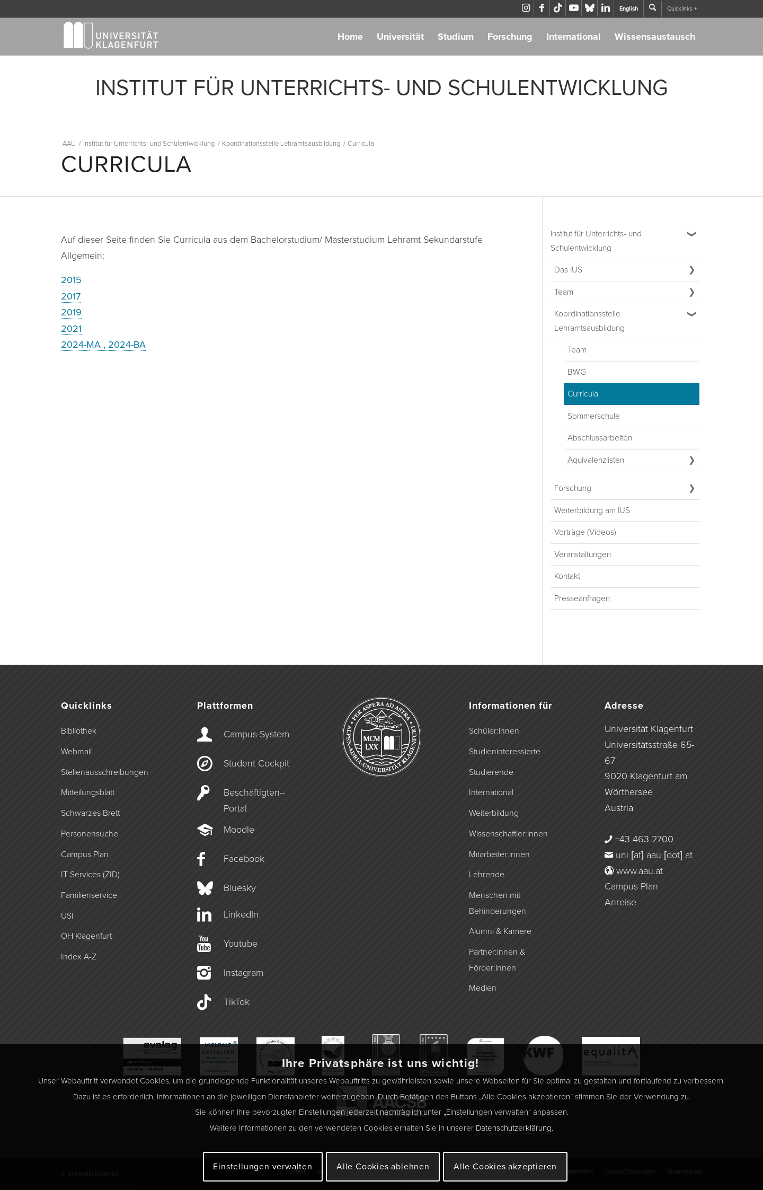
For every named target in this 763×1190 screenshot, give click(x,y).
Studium (456, 36)
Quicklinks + (682, 8)
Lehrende (486, 874)
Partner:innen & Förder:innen (497, 960)
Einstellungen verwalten (262, 1166)
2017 (71, 296)
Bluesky (240, 888)
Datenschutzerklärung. (514, 1128)
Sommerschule (593, 416)
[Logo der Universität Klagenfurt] (111, 36)
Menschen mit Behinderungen (497, 903)
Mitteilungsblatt (87, 792)
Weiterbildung (494, 813)
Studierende (491, 772)
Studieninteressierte (504, 751)
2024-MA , (84, 344)
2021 (71, 328)
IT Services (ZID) (90, 874)
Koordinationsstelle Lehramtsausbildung (589, 321)
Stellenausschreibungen (104, 772)
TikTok (237, 1002)
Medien (482, 988)
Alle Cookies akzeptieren (505, 1166)
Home (350, 36)
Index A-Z (78, 956)
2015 (71, 280)
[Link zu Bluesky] (589, 8)
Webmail (76, 751)
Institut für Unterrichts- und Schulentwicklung (596, 241)
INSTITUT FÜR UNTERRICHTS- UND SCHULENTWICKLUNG (381, 88)
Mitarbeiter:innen (499, 854)
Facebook (244, 859)
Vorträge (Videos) (585, 532)
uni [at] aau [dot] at (654, 855)
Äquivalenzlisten (595, 460)
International (573, 36)
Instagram (243, 973)
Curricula (582, 394)
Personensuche (89, 833)
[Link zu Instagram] (526, 8)
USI (67, 916)
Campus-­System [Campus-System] (256, 734)
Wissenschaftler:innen (508, 833)
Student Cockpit (256, 763)
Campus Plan (85, 854)
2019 (71, 312)
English (628, 8)
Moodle (239, 829)
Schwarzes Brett (90, 813)
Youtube (241, 943)
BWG (576, 372)
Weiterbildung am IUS (592, 510)
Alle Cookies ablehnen (383, 1166)
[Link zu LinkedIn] (606, 8)
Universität (400, 36)
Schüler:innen (494, 731)
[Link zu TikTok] (557, 8)
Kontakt (567, 576)
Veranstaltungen (582, 554)
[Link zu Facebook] (541, 8)
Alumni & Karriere (500, 931)
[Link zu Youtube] (573, 8)
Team (563, 292)
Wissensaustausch (655, 36)
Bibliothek (78, 731)
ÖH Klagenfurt (86, 936)
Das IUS (568, 270)
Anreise (620, 902)
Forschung (510, 36)
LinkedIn (241, 914)
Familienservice (89, 895)
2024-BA (127, 344)
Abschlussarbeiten (599, 438)
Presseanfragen (582, 598)
